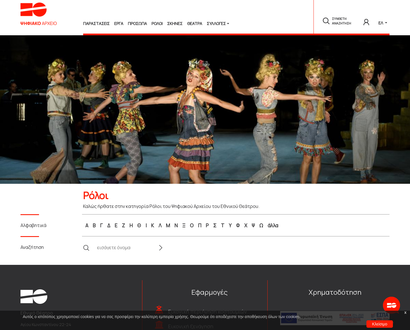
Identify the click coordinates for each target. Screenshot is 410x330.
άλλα (273, 225)
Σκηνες (175, 23)
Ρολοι (157, 23)
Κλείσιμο (379, 324)
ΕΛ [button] (381, 23)
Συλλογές (216, 23)
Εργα (118, 23)
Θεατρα (194, 23)
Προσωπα (137, 23)
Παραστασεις (96, 23)
